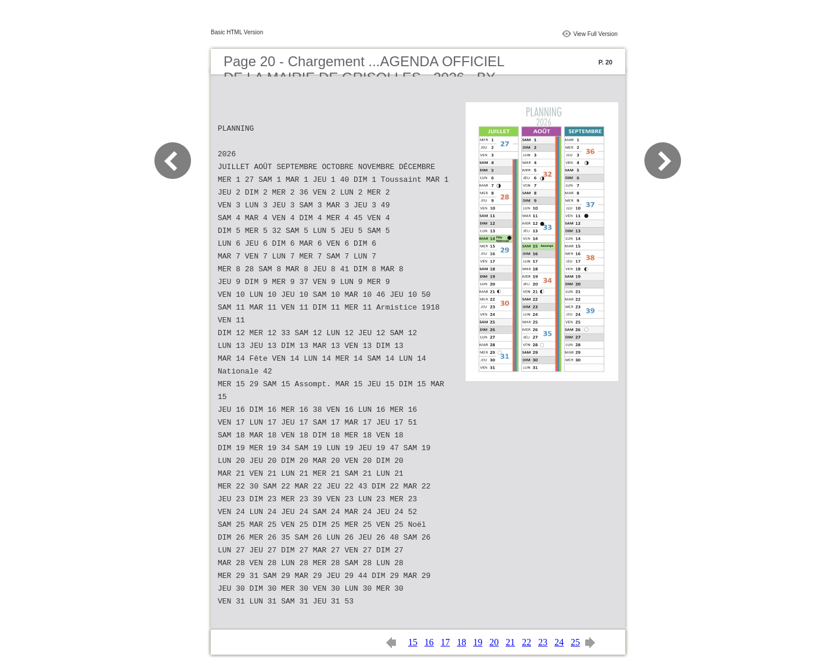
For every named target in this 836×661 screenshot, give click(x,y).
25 (575, 642)
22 (526, 642)
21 (510, 642)
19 (477, 642)
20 (494, 642)
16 (429, 642)
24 (559, 642)
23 (542, 642)
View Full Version (595, 34)
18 (461, 642)
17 (445, 642)
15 (412, 642)
